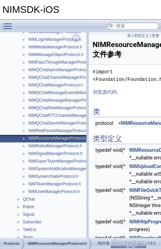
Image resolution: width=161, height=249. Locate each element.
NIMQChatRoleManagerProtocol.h (60, 107)
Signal (28, 214)
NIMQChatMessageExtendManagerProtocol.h (70, 92)
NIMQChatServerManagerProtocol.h (61, 123)
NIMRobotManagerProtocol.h (55, 146)
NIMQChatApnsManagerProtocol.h (60, 69)
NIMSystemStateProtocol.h (53, 176)
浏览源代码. (105, 92)
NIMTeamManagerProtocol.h (54, 184)
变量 (155, 36)
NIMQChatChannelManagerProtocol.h (63, 77)
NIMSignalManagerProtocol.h (55, 153)
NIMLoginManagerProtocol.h (54, 39)
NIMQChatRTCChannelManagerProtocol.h (67, 115)
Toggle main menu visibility (9, 23)
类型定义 (141, 36)
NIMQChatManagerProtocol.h (55, 85)
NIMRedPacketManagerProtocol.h (59, 130)
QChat (29, 199)
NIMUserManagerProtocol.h (54, 191)
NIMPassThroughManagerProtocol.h (62, 62)
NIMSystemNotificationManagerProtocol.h (66, 168)
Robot (28, 206)
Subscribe (32, 222)
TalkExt (29, 229)
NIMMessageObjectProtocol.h (55, 54)
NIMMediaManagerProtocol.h (55, 47)
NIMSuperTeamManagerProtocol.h (60, 161)
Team (28, 237)
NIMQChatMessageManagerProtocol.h (64, 100)
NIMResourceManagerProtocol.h (58, 138)
